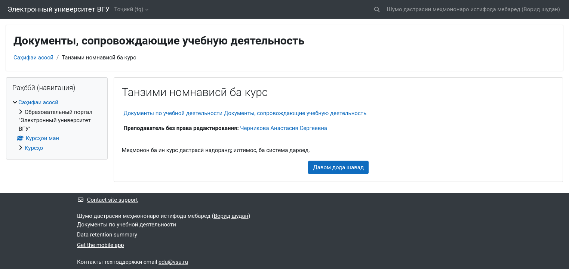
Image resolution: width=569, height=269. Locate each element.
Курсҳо (34, 148)
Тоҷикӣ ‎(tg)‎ (128, 9)
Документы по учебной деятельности (126, 224)
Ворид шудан (540, 9)
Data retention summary (107, 234)
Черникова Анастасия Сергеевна (283, 128)
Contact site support (107, 200)
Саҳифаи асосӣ (33, 57)
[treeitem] (56, 125)
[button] (377, 9)
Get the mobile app (100, 245)
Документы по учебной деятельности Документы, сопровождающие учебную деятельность (244, 113)
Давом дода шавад (338, 167)
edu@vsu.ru (173, 262)
